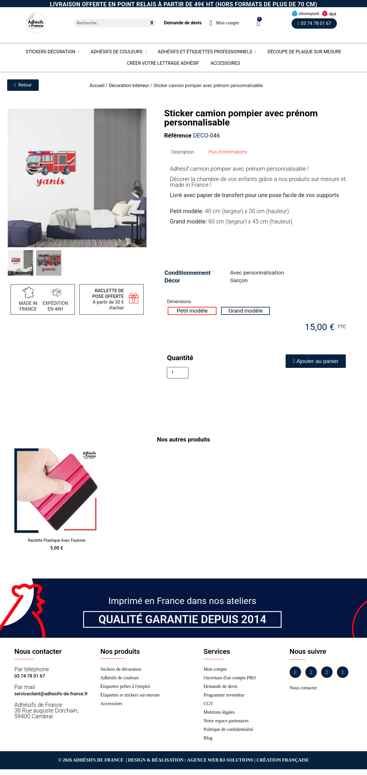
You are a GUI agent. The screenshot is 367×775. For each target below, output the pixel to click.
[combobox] (108, 23)
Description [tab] (182, 152)
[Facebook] (295, 672)
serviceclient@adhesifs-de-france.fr (51, 693)
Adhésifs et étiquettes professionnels (207, 52)
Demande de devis (183, 22)
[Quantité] (177, 372)
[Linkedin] (327, 672)
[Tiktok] (342, 672)
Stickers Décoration (52, 52)
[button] (258, 23)
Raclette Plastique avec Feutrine (56, 540)
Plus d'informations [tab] (227, 152)
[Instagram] (311, 672)
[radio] (192, 311)
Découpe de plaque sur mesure (304, 51)
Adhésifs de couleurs (118, 52)
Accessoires (225, 63)
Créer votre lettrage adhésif (163, 63)
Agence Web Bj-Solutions (220, 760)
